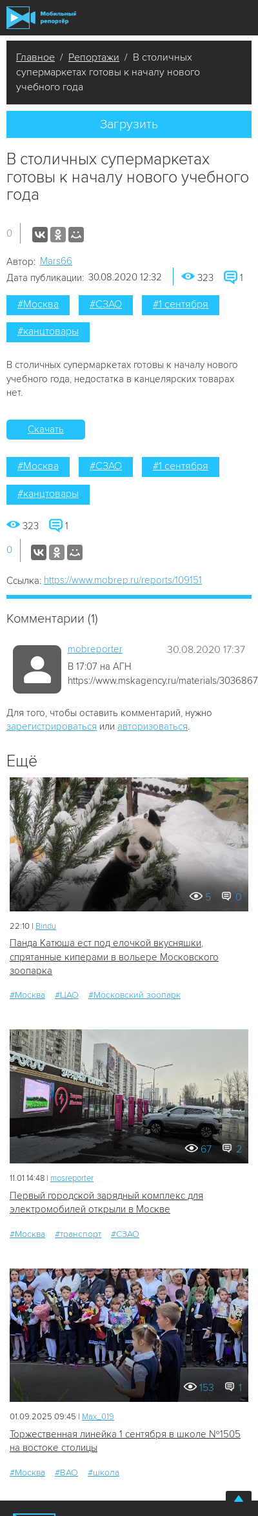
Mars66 (56, 261)
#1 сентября (180, 304)
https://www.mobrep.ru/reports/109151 (123, 580)
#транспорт (78, 1234)
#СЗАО (106, 304)
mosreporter (72, 1178)
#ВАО (66, 1472)
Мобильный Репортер (41, 17)
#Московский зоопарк (134, 994)
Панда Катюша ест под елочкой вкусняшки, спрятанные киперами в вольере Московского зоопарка (114, 957)
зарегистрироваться (51, 726)
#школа (103, 1472)
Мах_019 (98, 1417)
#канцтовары (48, 331)
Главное (35, 57)
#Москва (38, 304)
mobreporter (95, 649)
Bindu (45, 926)
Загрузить (129, 124)
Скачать (46, 429)
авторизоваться (152, 726)
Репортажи (93, 57)
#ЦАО (67, 994)
